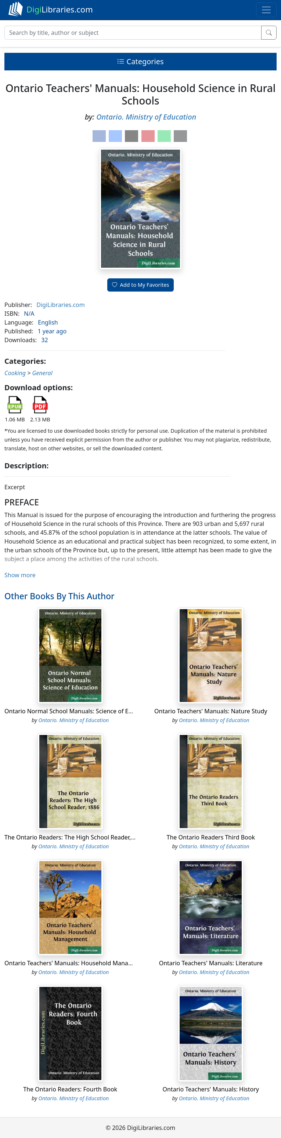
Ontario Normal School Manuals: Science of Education (78, 711)
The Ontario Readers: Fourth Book (70, 1089)
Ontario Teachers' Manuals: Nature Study (210, 711)
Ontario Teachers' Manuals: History (211, 1089)
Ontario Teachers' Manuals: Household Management (76, 963)
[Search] (133, 33)
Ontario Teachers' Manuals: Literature (211, 963)
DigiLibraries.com (60, 305)
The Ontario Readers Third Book (211, 837)
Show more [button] (20, 575)
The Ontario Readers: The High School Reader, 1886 (75, 837)
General (42, 373)
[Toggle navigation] (266, 10)
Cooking (15, 373)
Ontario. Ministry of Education (146, 117)
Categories (140, 61)
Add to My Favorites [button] (140, 284)
